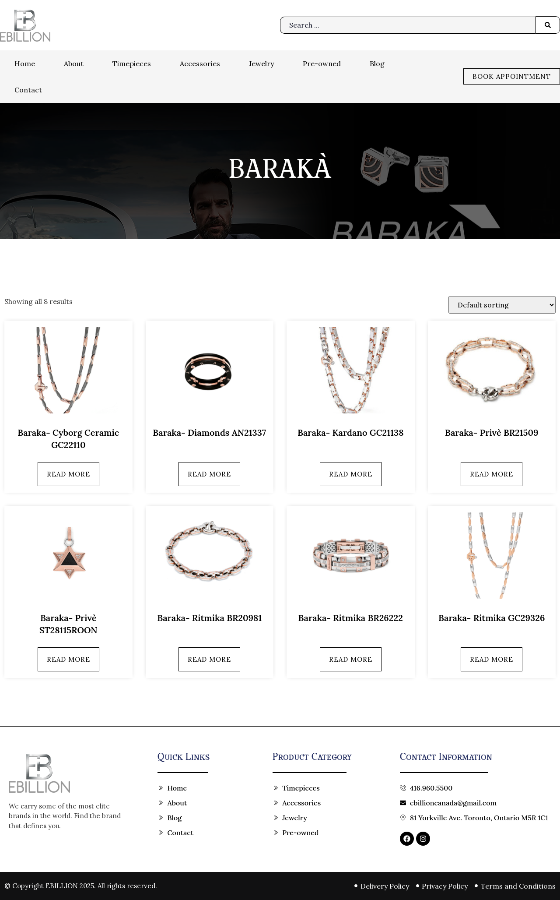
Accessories (200, 63)
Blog (377, 63)
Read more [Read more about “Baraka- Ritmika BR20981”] (209, 659)
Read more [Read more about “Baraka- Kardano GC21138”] (350, 474)
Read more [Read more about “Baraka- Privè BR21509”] (491, 474)
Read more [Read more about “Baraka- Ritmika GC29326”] (491, 659)
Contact (28, 89)
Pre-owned (322, 63)
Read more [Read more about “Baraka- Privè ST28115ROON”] (68, 659)
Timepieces (131, 63)
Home (24, 63)
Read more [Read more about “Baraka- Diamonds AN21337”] (209, 474)
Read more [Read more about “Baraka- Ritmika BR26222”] (350, 659)
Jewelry (261, 63)
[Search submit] (548, 25)
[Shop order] (502, 305)
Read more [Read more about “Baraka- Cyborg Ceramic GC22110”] (68, 474)
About (74, 63)
